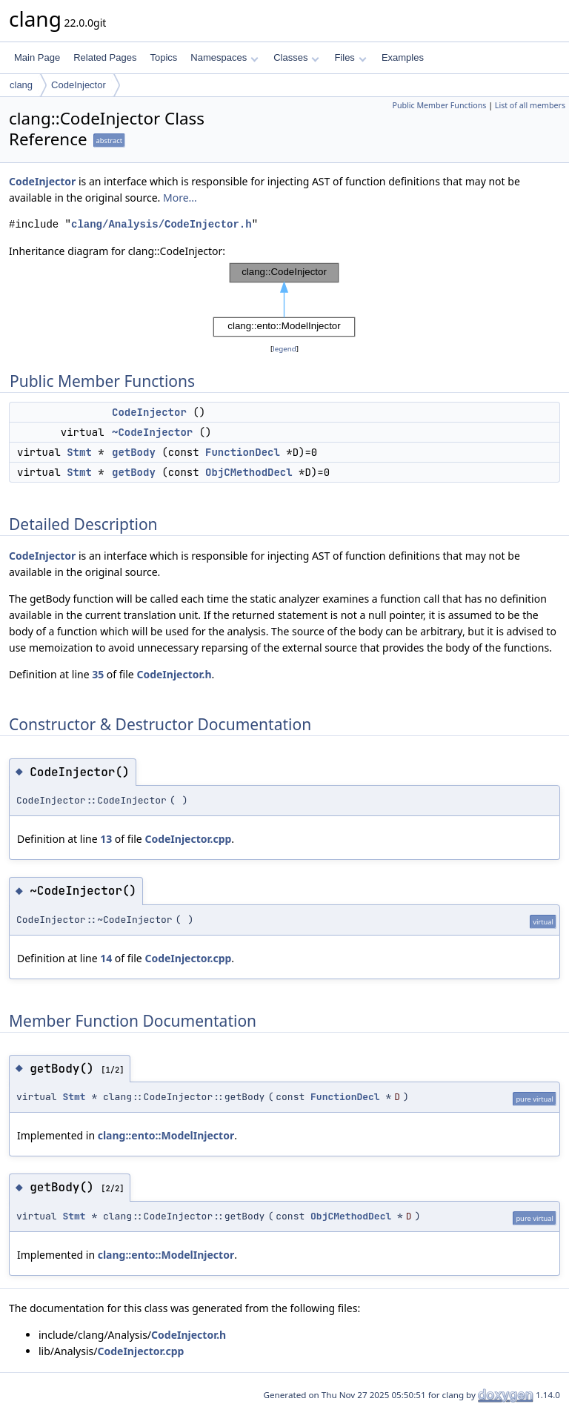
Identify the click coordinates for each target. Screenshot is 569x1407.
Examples (403, 57)
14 (106, 958)
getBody (134, 452)
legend (284, 349)
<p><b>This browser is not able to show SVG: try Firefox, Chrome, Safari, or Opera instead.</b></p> (284, 300)
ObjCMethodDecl (249, 472)
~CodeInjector (152, 432)
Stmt (79, 452)
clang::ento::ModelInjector (166, 1135)
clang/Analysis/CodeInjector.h (161, 224)
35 (98, 674)
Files (350, 57)
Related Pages (104, 57)
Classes (296, 57)
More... (180, 198)
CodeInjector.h (173, 674)
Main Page (37, 57)
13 (106, 839)
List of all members (530, 105)
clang (21, 84)
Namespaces (224, 57)
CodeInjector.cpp (187, 839)
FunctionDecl (242, 452)
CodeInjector (78, 84)
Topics (163, 57)
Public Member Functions (439, 105)
